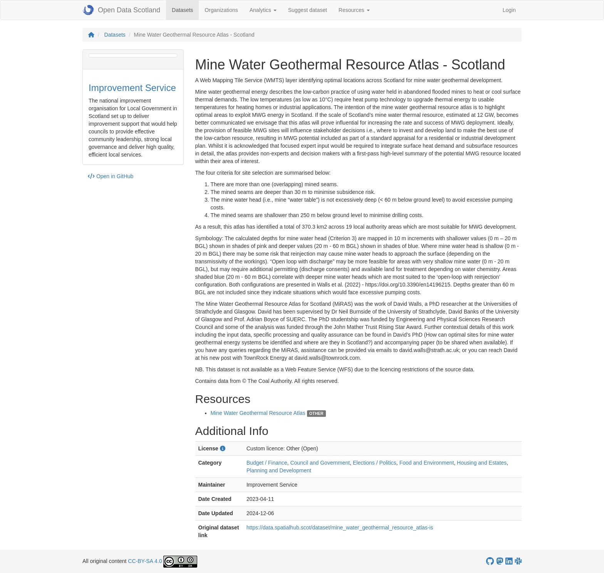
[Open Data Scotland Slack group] (518, 561)
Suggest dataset (307, 10)
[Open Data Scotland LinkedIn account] (508, 561)
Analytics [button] (263, 10)
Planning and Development (279, 470)
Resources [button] (354, 10)
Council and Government (320, 463)
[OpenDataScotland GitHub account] (490, 561)
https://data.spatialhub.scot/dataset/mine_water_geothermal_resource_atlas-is (340, 527)
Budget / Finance (267, 463)
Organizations (221, 10)
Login (509, 10)
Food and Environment (426, 463)
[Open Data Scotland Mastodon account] (499, 561)
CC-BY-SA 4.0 (145, 561)
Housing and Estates (482, 463)
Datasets (185, 9)
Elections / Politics (374, 463)
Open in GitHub (110, 176)
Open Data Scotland (121, 10)
